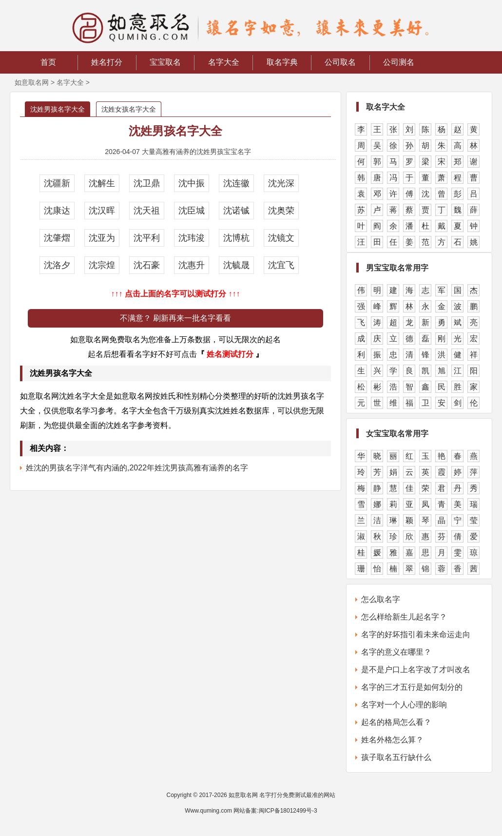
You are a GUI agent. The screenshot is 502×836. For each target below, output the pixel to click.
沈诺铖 (236, 210)
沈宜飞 (281, 265)
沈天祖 (147, 210)
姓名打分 (106, 62)
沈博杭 (236, 238)
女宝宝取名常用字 (397, 433)
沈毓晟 (236, 265)
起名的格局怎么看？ (396, 722)
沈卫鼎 (147, 183)
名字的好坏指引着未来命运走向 (415, 634)
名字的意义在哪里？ (396, 652)
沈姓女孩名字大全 (128, 109)
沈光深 (281, 183)
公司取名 (340, 62)
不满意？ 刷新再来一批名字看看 (175, 318)
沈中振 (191, 183)
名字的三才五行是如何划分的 (412, 687)
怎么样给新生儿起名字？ (404, 617)
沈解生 (102, 183)
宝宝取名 (165, 62)
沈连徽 (236, 183)
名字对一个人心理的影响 (404, 704)
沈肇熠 (57, 238)
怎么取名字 (380, 599)
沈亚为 (102, 238)
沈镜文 (281, 238)
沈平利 (147, 238)
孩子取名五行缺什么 (396, 757)
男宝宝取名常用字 (397, 268)
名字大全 (223, 62)
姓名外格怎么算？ (392, 740)
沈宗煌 (102, 265)
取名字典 (282, 62)
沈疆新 (57, 183)
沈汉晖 (102, 210)
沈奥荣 (281, 210)
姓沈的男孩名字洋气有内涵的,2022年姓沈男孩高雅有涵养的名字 (137, 468)
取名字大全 (385, 107)
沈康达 (57, 210)
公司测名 (398, 62)
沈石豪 (147, 265)
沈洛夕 (57, 265)
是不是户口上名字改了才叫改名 (415, 669)
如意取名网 (32, 82)
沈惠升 (191, 265)
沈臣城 (191, 210)
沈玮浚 (191, 238)
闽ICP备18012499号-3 (288, 810)
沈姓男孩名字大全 (57, 109)
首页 (48, 62)
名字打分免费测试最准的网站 (297, 795)
